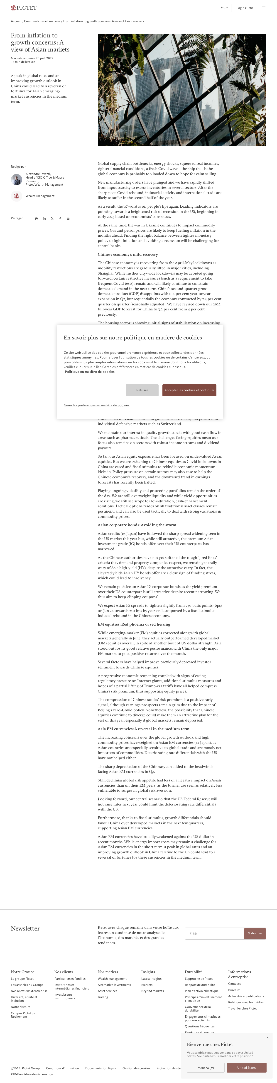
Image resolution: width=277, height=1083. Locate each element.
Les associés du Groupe (27, 985)
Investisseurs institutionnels (64, 996)
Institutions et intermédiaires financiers (71, 987)
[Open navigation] (264, 8)
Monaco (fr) (206, 1068)
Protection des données (173, 1069)
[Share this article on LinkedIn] (44, 218)
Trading (103, 997)
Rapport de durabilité (200, 985)
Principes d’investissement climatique (203, 999)
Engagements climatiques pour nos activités (203, 1018)
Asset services (107, 991)
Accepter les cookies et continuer (189, 390)
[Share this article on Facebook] (60, 218)
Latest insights (151, 979)
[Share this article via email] (68, 218)
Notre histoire (20, 1007)
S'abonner (255, 933)
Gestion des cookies (136, 1069)
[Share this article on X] (52, 218)
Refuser (142, 390)
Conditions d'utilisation (62, 1069)
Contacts (234, 984)
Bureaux (234, 990)
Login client (244, 8)
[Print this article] (36, 218)
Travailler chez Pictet (242, 1009)
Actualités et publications (246, 996)
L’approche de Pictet (199, 979)
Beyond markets (152, 991)
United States (246, 1068)
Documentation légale (100, 1069)
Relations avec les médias (246, 1002)
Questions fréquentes (200, 1026)
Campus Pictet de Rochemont (23, 1015)
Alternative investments (114, 985)
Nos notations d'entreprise (29, 991)
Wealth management (112, 979)
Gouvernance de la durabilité (198, 1009)
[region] (140, 372)
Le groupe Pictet (22, 979)
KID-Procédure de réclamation (32, 1074)
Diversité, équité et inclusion (24, 999)
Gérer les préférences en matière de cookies (97, 405)
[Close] (267, 1037)
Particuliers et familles (70, 979)
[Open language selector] (224, 8)
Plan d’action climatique (201, 991)
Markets (146, 985)
